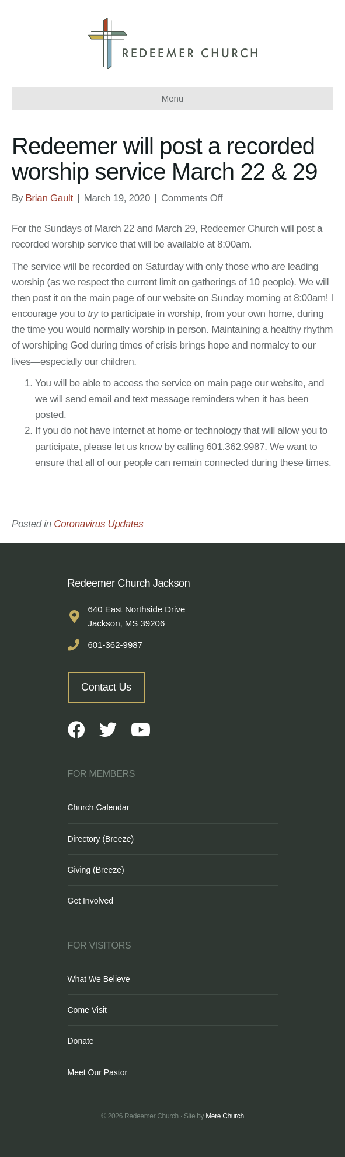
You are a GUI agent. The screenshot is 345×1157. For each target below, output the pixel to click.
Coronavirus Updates (98, 523)
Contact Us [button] (106, 687)
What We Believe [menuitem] (99, 979)
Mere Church (224, 1116)
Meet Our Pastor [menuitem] (98, 1072)
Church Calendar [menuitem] (99, 807)
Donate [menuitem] (81, 1041)
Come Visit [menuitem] (87, 1010)
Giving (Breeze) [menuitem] (96, 869)
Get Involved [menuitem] (91, 900)
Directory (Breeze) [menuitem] (101, 839)
